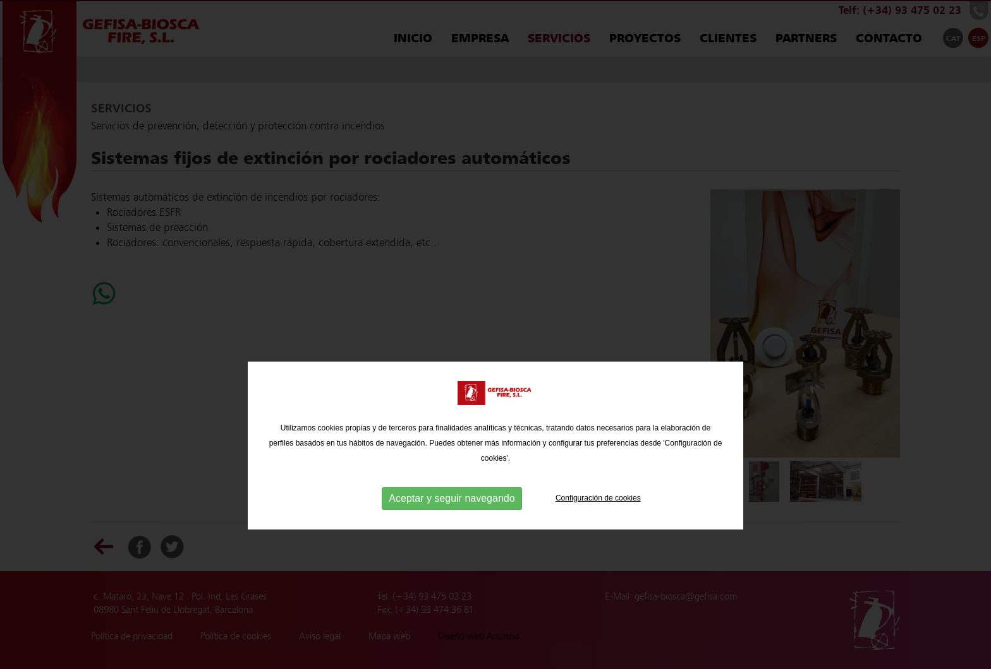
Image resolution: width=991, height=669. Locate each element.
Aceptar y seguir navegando (451, 516)
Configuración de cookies (598, 516)
